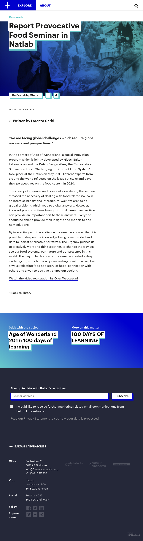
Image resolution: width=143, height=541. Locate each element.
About (45, 5)
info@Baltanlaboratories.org (42, 469)
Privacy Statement (37, 418)
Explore (25, 5)
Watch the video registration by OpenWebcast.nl (43, 278)
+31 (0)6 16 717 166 (36, 473)
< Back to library (20, 292)
